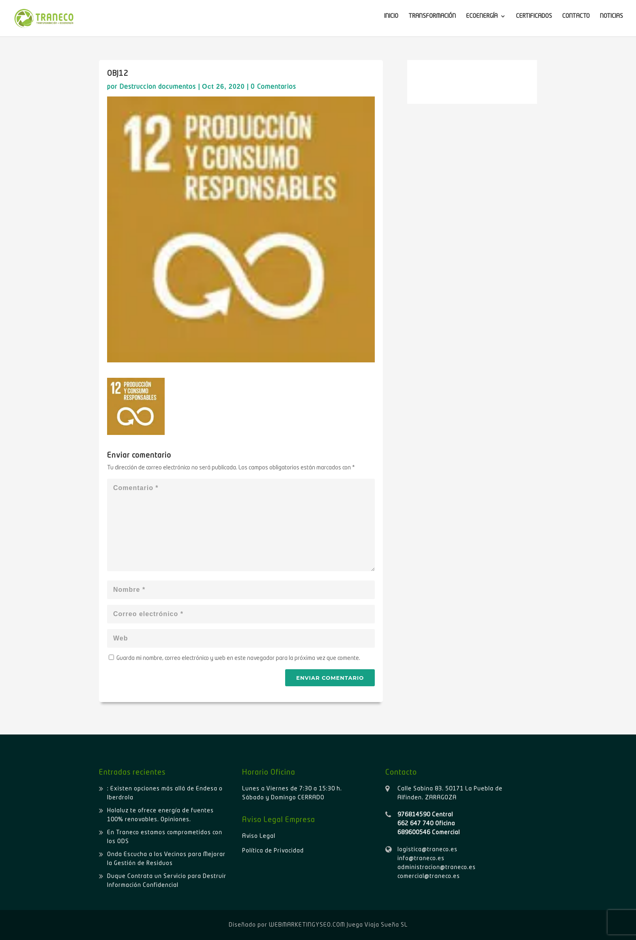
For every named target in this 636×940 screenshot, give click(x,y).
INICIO (391, 16)
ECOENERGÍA (482, 16)
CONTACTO (576, 16)
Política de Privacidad (273, 851)
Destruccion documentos (157, 87)
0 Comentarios (273, 87)
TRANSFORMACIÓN (432, 16)
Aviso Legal (258, 836)
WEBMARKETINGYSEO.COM (307, 925)
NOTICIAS (611, 16)
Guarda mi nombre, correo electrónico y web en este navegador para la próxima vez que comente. (238, 658)
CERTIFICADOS (534, 16)
